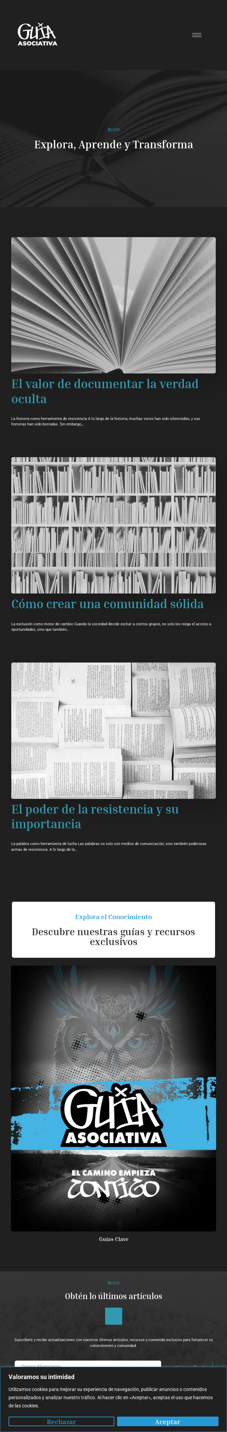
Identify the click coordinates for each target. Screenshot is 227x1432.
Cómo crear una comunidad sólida (107, 603)
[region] (113, 1399)
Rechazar (61, 1421)
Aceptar (167, 1421)
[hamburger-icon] (196, 35)
